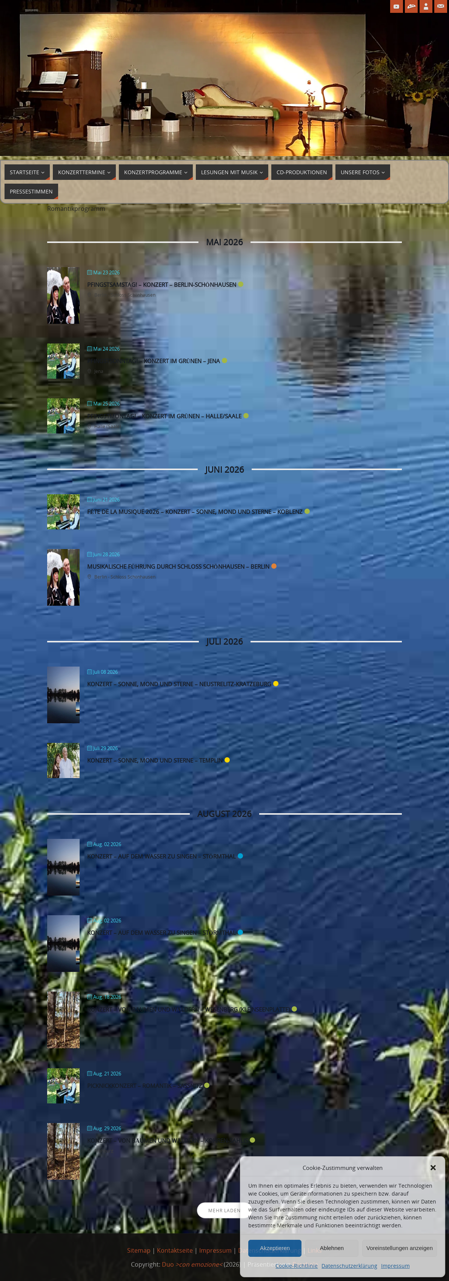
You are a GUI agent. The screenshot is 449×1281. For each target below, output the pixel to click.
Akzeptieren (275, 1248)
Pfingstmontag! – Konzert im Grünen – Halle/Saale (164, 416)
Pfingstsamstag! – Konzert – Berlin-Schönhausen (161, 284)
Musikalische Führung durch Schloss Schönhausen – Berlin (178, 566)
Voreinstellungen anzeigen (399, 1248)
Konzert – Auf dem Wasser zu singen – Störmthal (161, 856)
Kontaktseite (175, 1250)
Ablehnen (332, 1248)
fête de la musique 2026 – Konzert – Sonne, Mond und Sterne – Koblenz (195, 511)
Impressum (395, 1265)
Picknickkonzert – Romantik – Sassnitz (144, 1085)
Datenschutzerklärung (349, 1265)
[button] (433, 1167)
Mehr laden (224, 1210)
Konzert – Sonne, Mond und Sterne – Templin (155, 760)
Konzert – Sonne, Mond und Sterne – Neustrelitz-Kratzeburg (179, 684)
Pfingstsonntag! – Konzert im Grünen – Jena (153, 361)
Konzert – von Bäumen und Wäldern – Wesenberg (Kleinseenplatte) (188, 1009)
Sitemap (139, 1250)
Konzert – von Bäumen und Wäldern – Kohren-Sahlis (167, 1140)
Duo (192, 1264)
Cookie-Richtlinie (296, 1265)
